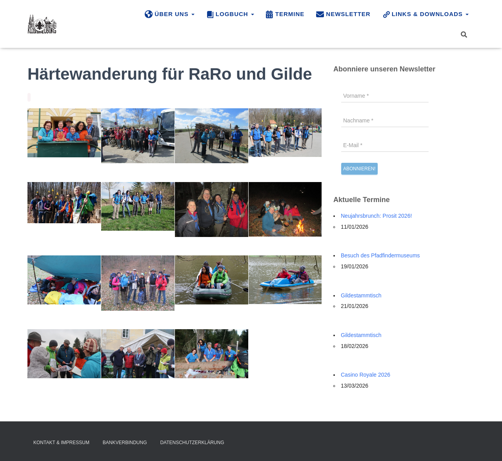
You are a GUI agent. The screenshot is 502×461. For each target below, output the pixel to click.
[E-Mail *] (385, 145)
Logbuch (230, 14)
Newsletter (343, 14)
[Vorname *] (385, 96)
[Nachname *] (385, 120)
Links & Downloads (425, 14)
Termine (285, 14)
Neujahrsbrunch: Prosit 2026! (376, 216)
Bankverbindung (125, 442)
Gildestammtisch (361, 295)
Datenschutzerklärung (192, 442)
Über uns (170, 14)
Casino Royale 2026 (365, 375)
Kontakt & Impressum (61, 442)
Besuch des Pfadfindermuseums (380, 255)
